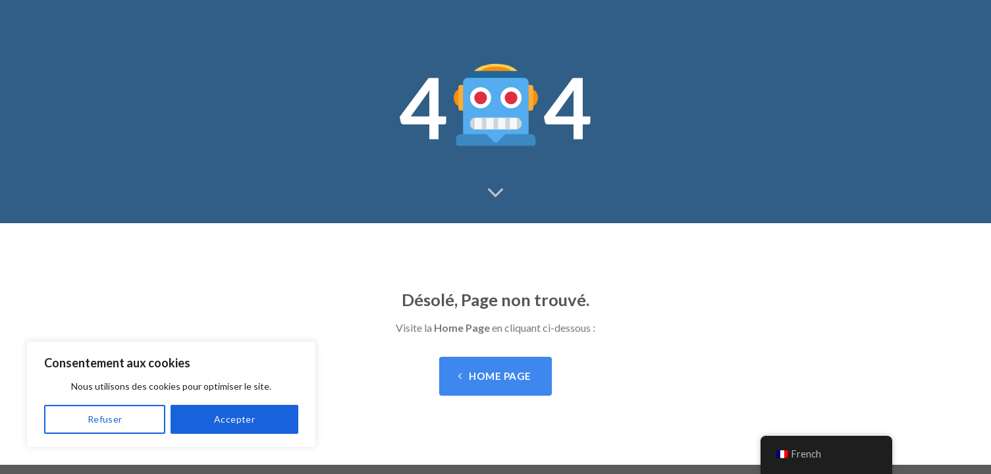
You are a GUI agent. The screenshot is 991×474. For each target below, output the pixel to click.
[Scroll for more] (496, 193)
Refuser (105, 419)
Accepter (234, 419)
